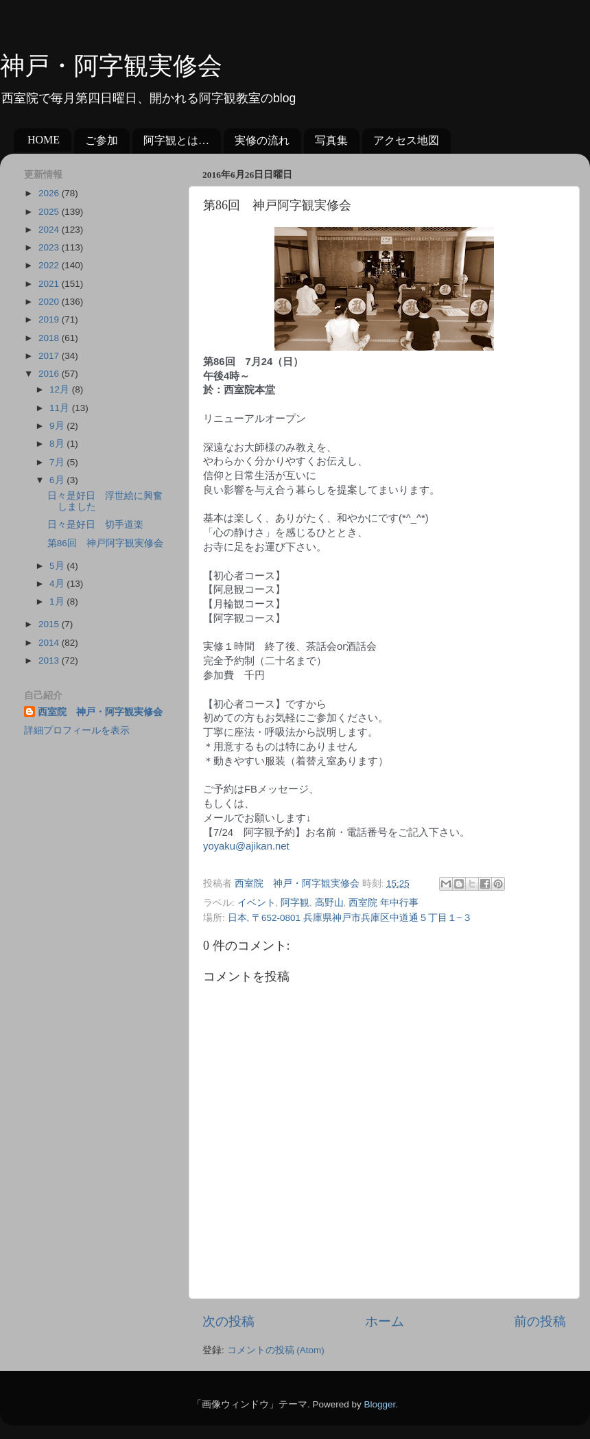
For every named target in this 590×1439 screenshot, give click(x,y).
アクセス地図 (406, 140)
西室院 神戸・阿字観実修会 (100, 712)
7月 (58, 462)
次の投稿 (228, 1321)
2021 (50, 284)
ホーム (384, 1321)
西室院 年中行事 (383, 903)
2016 (50, 373)
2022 (50, 265)
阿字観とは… (176, 140)
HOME (43, 139)
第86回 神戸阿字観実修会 (105, 543)
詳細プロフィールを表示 (77, 730)
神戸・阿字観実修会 (111, 66)
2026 (50, 193)
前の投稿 (540, 1321)
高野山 (329, 903)
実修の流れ (262, 140)
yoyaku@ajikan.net (246, 846)
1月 (58, 601)
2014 (50, 642)
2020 (50, 301)
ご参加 (101, 140)
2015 (50, 624)
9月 (58, 426)
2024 (50, 229)
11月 (60, 408)
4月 (58, 583)
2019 (50, 319)
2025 (50, 212)
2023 (50, 247)
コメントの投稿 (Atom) (275, 1350)
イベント (256, 903)
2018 (50, 338)
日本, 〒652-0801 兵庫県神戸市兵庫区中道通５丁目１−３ (350, 918)
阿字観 (295, 903)
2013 (50, 660)
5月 (58, 566)
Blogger (379, 1404)
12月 (60, 389)
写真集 (331, 140)
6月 (58, 480)
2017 (50, 356)
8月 (58, 443)
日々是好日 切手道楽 (95, 524)
